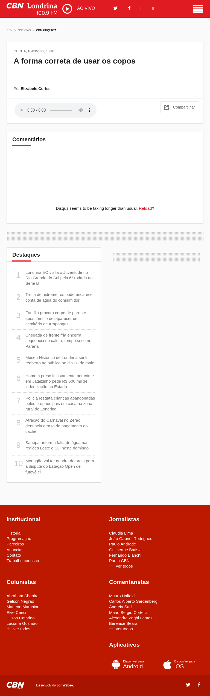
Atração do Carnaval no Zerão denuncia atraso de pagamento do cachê (50, 426)
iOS (180, 664)
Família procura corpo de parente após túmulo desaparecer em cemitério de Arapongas (49, 318)
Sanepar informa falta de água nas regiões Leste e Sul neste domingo (50, 445)
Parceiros (15, 544)
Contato (14, 555)
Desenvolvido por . (55, 685)
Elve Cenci (16, 612)
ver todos (121, 566)
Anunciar (15, 549)
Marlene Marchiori (23, 606)
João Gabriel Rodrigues (130, 538)
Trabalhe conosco (23, 560)
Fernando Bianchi (125, 555)
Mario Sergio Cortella (128, 612)
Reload (145, 208)
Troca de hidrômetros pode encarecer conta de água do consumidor (53, 297)
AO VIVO (78, 9)
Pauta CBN (119, 560)
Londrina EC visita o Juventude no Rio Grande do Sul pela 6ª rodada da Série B (52, 278)
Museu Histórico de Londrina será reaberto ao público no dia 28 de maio (53, 360)
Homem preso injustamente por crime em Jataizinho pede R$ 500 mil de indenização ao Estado (53, 381)
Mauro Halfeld (122, 595)
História (14, 533)
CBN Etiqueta (46, 30)
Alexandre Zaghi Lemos (130, 618)
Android (129, 664)
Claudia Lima (121, 533)
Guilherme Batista (125, 549)
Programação (19, 538)
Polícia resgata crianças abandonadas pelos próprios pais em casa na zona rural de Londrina (53, 403)
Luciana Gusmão (22, 623)
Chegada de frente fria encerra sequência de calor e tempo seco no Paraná (51, 340)
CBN (9, 30)
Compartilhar (184, 107)
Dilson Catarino (21, 618)
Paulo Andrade (122, 544)
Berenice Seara (123, 623)
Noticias (24, 30)
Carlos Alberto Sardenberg (133, 601)
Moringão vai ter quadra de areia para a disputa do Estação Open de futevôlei (53, 466)
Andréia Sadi (121, 606)
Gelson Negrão (20, 601)
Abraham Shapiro (23, 595)
